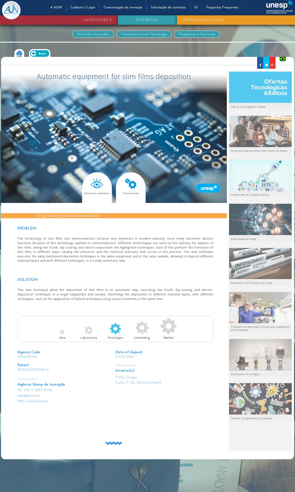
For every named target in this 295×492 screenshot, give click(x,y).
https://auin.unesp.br (33, 401)
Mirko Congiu (126, 377)
